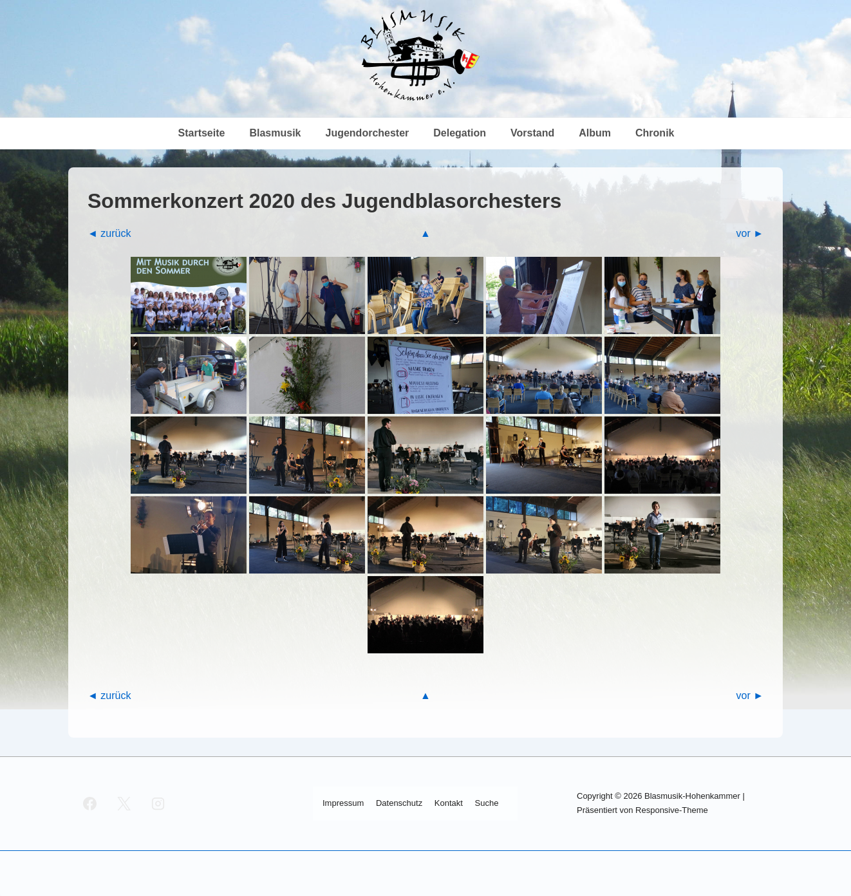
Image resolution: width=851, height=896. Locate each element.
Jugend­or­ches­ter (367, 132)
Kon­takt (449, 803)
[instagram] (158, 803)
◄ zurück (109, 233)
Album (595, 132)
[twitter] (124, 803)
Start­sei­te (201, 132)
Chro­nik (654, 132)
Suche (487, 803)
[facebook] (90, 803)
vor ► (749, 233)
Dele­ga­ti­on (459, 132)
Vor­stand (532, 132)
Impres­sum (343, 803)
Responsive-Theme (671, 810)
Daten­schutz (399, 803)
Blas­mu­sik (275, 132)
